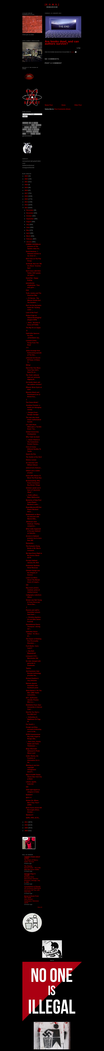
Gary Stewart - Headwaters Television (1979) (31, 901)
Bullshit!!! (29, 795)
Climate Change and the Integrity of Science (33, 573)
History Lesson (31, 460)
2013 (26, 205)
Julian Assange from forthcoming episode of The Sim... (33, 353)
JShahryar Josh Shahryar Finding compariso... (32, 524)
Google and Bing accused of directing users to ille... (33, 729)
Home (63, 105)
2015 (26, 199)
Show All (40, 907)
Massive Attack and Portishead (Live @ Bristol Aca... (33, 394)
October (29, 216)
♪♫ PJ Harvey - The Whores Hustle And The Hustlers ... (33, 300)
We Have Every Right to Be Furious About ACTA (34, 555)
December (30, 210)
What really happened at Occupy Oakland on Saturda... (33, 531)
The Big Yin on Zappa (33, 327)
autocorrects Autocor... (34, 468)
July (27, 224)
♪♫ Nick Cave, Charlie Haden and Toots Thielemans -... (33, 744)
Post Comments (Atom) (62, 109)
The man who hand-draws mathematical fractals (33, 420)
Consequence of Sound (32, 886)
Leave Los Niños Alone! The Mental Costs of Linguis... (33, 580)
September (30, 219)
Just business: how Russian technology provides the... (33, 673)
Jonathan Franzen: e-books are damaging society (33, 407)
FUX (27, 290)
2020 (26, 184)
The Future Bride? (32, 402)
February (29, 239)
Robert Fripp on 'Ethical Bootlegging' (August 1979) (33, 318)
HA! (27, 585)
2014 (26, 202)
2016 (26, 196)
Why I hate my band (32, 437)
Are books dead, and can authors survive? (62, 42)
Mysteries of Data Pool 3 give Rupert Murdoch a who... (33, 502)
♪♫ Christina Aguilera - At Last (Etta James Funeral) (33, 619)
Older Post (78, 105)
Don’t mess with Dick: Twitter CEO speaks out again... (33, 273)
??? (27, 348)
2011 (26, 822)
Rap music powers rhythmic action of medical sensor (33, 590)
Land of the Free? (32, 312)
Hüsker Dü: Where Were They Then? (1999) (32, 803)
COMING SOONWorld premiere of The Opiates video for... (33, 246)
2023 (26, 176)
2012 (26, 207)
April (28, 233)
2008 (26, 830)
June (28, 227)
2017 (26, 193)
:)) (26, 330)
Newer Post (49, 105)
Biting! (28, 365)
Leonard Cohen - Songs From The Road (32, 343)
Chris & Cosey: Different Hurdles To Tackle (33, 449)
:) (26, 399)
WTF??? (29, 797)
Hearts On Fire (31, 454)
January (29, 242)
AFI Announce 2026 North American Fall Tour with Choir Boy (32, 890)
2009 (26, 828)
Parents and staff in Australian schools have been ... (33, 612)
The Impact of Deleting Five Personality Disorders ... (33, 641)
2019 (26, 187)
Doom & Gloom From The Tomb (31, 896)
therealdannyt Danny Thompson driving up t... (33, 627)
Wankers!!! (29, 815)
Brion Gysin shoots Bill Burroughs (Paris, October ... (34, 810)
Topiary (28, 668)
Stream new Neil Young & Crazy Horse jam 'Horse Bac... (34, 602)
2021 (26, 182)
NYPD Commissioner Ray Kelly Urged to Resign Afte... (33, 736)
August (29, 221)
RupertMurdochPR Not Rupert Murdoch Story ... (33, 509)
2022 (26, 179)
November (30, 213)
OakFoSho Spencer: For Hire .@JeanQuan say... (33, 335)
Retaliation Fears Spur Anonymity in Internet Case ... (34, 707)
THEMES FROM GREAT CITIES (32, 857)
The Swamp (28, 866)
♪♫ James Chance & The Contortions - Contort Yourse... (33, 442)
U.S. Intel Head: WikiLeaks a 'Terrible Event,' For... (33, 427)
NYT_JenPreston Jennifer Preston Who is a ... (32, 700)
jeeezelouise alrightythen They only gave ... (33, 285)
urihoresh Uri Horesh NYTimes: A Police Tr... (33, 360)
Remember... (30, 543)
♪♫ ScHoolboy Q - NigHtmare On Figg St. (33, 719)
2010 (26, 825)
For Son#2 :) (30, 724)
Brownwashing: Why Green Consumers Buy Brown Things (33, 483)
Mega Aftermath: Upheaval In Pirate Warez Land (33, 751)
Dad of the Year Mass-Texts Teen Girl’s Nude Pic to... (33, 370)
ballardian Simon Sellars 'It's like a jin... (32, 634)
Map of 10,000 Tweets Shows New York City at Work (34, 777)
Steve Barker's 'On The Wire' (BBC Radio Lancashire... (34, 693)
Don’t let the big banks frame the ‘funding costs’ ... (33, 307)
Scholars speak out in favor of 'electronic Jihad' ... (33, 490)
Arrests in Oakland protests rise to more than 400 (34, 538)
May (27, 230)
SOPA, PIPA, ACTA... (33, 818)
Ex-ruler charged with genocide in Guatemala (33, 663)
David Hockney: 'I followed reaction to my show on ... (33, 254)
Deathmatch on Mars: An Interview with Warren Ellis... (33, 517)
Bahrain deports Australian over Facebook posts (32, 685)
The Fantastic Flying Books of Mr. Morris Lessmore (33, 548)
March (28, 236)
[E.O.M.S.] (52, 4)
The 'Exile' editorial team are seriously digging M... (33, 377)
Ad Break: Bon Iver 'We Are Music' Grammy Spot (34, 266)
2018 (26, 190)
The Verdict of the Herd (34, 457)
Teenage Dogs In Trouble (30, 874)
